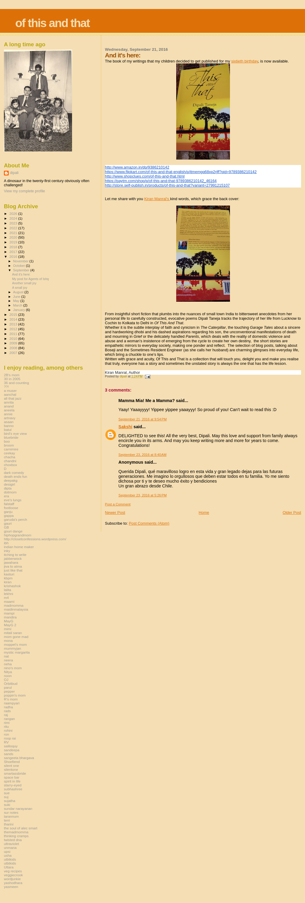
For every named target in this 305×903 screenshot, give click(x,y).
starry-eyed (13, 785)
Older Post (292, 512)
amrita (9, 402)
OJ (6, 680)
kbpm (8, 578)
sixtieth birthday (244, 61)
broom (9, 445)
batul (7, 430)
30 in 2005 (12, 379)
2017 (13, 252)
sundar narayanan (18, 808)
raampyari (12, 703)
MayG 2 (10, 625)
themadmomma (16, 832)
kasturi (9, 574)
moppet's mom (15, 644)
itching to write (15, 555)
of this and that (52, 23)
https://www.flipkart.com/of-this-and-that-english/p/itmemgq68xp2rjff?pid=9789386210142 (181, 171)
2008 (13, 348)
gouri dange (13, 531)
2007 (13, 353)
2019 (13, 242)
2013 (13, 324)
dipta (7, 488)
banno (9, 426)
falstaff (9, 504)
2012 (13, 329)
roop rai (10, 738)
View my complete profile (24, 191)
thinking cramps (16, 836)
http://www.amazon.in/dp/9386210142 (137, 167)
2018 (13, 247)
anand (9, 406)
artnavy (9, 418)
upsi (7, 851)
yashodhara (13, 883)
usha (7, 855)
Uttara (9, 867)
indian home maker (19, 547)
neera (8, 660)
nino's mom (13, 668)
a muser (10, 390)
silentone (11, 769)
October (19, 265)
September (22, 270)
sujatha (9, 801)
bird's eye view (15, 433)
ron (6, 734)
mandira (10, 617)
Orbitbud (10, 683)
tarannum (11, 816)
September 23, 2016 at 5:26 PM (143, 495)
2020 (13, 237)
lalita (7, 590)
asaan (9, 422)
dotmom (10, 492)
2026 (13, 213)
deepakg (10, 480)
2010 (13, 338)
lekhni (8, 594)
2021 (13, 233)
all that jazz (13, 398)
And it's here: (21, 274)
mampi (9, 613)
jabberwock (13, 558)
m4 (6, 597)
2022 (13, 228)
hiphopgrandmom (17, 535)
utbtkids (10, 859)
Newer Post (115, 512)
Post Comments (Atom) (149, 523)
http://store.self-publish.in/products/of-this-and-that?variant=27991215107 (167, 185)
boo (7, 441)
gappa (9, 515)
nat (6, 656)
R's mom (11, 699)
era (6, 496)
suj (6, 797)
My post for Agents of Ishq (30, 279)
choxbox (10, 465)
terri (7, 820)
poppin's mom (15, 695)
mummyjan (12, 648)
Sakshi (125, 426)
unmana (10, 848)
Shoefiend (12, 762)
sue (7, 793)
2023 (13, 223)
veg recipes (13, 871)
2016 (13, 256)
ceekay (9, 453)
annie (8, 414)
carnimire (11, 449)
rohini (8, 730)
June (17, 296)
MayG (8, 621)
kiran (7, 582)
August (19, 292)
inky (7, 551)
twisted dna (13, 840)
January (19, 310)
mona (8, 640)
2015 (13, 314)
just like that (13, 570)
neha (8, 664)
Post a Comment (118, 504)
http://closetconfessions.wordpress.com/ (35, 539)
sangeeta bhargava (19, 758)
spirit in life (12, 781)
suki (7, 805)
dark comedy (14, 472)
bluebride (11, 437)
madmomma (13, 605)
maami (9, 601)
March (18, 305)
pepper (9, 691)
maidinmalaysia (16, 609)
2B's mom (12, 375)
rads (7, 711)
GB (6, 527)
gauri (8, 523)
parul (8, 687)
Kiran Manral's (157, 199)
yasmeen (11, 887)
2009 (13, 343)
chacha (9, 457)
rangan (9, 719)
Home (204, 512)
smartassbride (15, 773)
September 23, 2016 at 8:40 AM (143, 454)
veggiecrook (13, 875)
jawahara (11, 562)
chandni (10, 461)
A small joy (19, 287)
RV (6, 742)
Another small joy (24, 283)
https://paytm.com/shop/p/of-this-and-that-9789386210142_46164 (161, 180)
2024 (13, 218)
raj (6, 715)
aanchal (10, 394)
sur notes (11, 812)
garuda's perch (15, 519)
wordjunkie (12, 879)
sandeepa (11, 750)
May (16, 301)
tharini (9, 824)
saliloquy (11, 746)
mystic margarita (17, 652)
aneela (9, 410)
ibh (6, 543)
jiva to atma (13, 566)
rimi (7, 723)
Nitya (8, 672)
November (21, 261)
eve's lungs (12, 500)
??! (6, 387)
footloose (11, 508)
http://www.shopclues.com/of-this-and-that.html (145, 176)
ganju (8, 512)
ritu (6, 726)
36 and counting (16, 383)
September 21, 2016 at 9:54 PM (143, 419)
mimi (7, 629)
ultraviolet (11, 844)
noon (8, 676)
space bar (11, 777)
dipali (14, 173)
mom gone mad (16, 637)
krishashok (12, 586)
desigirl (9, 484)
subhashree (13, 789)
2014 (13, 319)
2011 (13, 334)
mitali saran (13, 633)
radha (8, 707)
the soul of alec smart (20, 828)
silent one (11, 765)
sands (8, 754)
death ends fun (15, 476)
